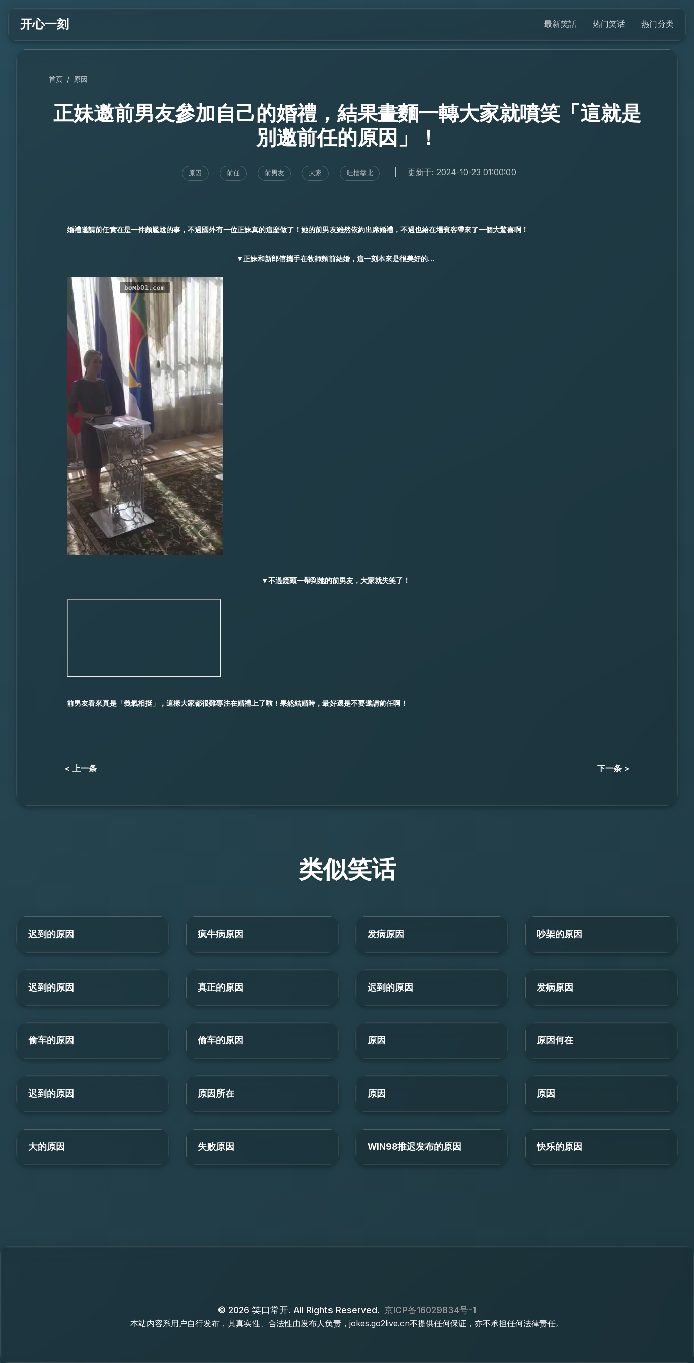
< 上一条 (81, 768)
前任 (233, 173)
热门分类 (657, 24)
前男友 (274, 173)
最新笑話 (560, 24)
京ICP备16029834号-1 (430, 1310)
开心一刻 (44, 24)
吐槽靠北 (360, 173)
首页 (56, 79)
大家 (315, 173)
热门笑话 (609, 24)
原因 (81, 79)
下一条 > (613, 768)
